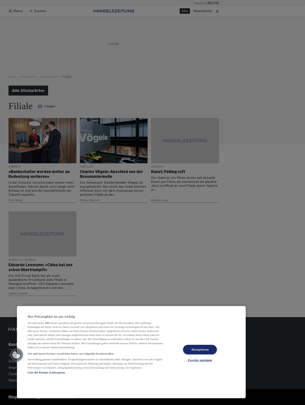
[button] (16, 355)
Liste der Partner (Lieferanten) (46, 372)
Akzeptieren (200, 349)
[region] (131, 352)
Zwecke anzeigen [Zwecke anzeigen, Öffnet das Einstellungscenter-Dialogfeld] (200, 360)
